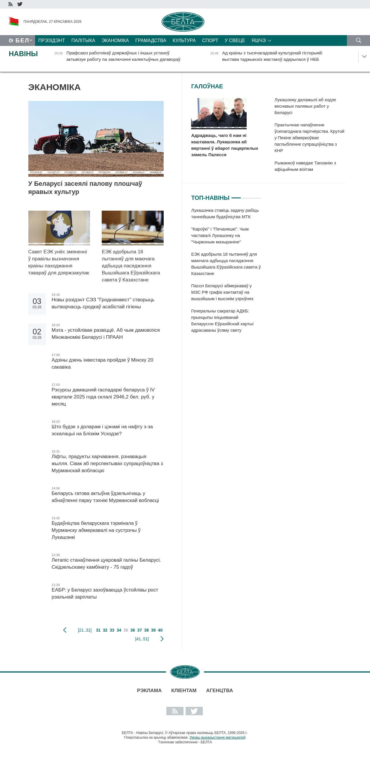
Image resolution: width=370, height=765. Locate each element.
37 (139, 630)
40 (160, 630)
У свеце (235, 40)
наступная (162, 639)
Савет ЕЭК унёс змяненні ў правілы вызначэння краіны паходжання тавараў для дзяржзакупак (58, 262)
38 (146, 630)
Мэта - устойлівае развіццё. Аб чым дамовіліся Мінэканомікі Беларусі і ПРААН (106, 333)
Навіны (23, 54)
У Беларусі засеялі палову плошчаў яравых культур (85, 187)
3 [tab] (256, 195)
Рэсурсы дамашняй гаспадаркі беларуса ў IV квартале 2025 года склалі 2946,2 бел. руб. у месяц (103, 397)
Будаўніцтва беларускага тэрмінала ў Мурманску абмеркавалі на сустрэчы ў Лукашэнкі (96, 530)
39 (153, 630)
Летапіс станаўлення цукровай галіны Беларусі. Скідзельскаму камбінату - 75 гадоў (106, 563)
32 (105, 630)
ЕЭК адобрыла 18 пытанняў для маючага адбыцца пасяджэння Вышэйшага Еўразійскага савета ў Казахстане (131, 266)
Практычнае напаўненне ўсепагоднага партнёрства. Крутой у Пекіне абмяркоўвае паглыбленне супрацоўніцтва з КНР (309, 137)
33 (112, 630)
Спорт (210, 40)
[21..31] (85, 630)
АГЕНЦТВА (219, 690)
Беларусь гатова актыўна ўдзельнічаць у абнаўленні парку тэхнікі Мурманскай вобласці (105, 497)
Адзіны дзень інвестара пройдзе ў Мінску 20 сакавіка (102, 363)
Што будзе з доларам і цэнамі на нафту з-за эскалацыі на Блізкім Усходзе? (102, 430)
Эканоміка (115, 40)
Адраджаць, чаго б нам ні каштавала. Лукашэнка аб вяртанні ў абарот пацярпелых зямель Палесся (224, 145)
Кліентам (183, 690)
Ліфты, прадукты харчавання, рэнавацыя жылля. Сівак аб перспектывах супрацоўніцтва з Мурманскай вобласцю (107, 463)
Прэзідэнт (51, 40)
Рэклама (149, 690)
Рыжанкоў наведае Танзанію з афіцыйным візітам (305, 166)
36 (132, 630)
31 (98, 630)
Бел (22, 40)
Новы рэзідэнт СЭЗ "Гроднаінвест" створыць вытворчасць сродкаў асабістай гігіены (103, 303)
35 (126, 630)
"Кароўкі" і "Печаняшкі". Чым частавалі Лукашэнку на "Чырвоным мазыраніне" (220, 235)
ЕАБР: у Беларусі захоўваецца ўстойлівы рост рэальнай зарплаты (105, 593)
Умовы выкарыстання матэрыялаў (217, 737)
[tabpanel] (226, 273)
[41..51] (142, 639)
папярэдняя (64, 630)
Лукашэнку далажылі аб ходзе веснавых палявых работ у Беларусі (305, 106)
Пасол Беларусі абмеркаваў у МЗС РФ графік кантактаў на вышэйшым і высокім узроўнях (223, 292)
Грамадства (150, 40)
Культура (184, 40)
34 (119, 630)
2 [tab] (246, 195)
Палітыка (83, 40)
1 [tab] (236, 195)
